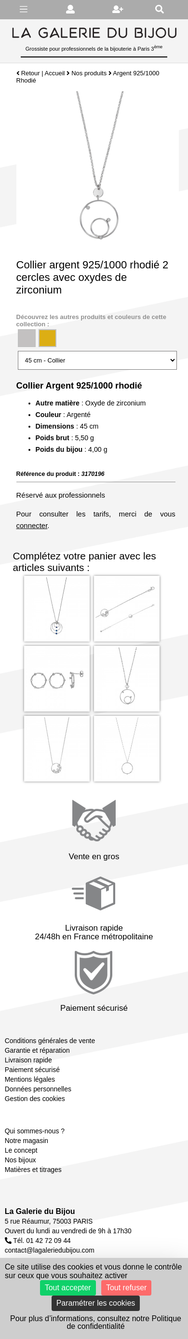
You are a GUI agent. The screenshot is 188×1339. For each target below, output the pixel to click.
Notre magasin (26, 1140)
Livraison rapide (28, 1060)
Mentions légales (30, 1079)
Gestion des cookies (35, 1098)
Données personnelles (38, 1089)
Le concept (21, 1150)
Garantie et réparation (37, 1050)
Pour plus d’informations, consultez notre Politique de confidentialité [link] (95, 1322)
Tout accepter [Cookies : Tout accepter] (68, 1287)
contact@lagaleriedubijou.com (49, 1250)
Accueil (55, 73)
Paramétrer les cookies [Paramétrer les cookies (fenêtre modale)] (95, 1303)
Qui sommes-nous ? (35, 1131)
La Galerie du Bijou (40, 1211)
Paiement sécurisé (32, 1070)
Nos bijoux (20, 1160)
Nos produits (89, 73)
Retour (28, 73)
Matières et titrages (33, 1169)
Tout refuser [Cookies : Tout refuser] (126, 1287)
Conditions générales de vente (50, 1041)
